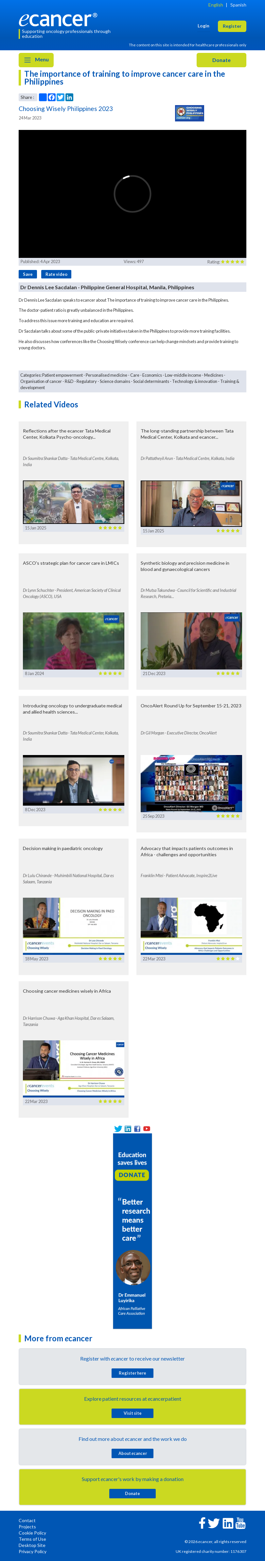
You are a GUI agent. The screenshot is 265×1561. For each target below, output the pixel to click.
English (215, 5)
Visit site (133, 1413)
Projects (27, 1526)
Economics (152, 375)
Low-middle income (183, 375)
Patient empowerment (62, 375)
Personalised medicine (106, 375)
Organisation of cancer (41, 381)
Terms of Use (32, 1539)
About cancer (132, 1453)
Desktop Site (32, 1545)
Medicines (213, 375)
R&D (69, 381)
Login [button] (203, 25)
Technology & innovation (194, 381)
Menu (36, 60)
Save (28, 274)
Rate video (56, 274)
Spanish (238, 5)
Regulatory (87, 381)
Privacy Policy (32, 1551)
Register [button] (232, 26)
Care (134, 375)
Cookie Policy (32, 1533)
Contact (27, 1520)
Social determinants (151, 381)
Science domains (115, 381)
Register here (132, 1373)
